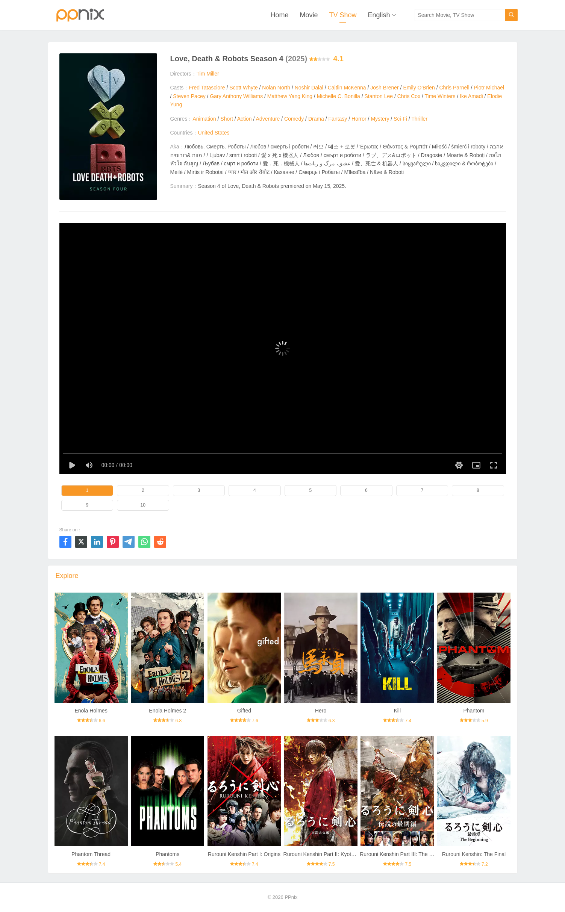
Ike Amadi (471, 96)
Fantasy (338, 119)
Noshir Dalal (309, 88)
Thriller (419, 119)
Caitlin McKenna (347, 88)
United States (213, 133)
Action (244, 119)
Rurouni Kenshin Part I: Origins (244, 854)
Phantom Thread (91, 854)
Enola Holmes (90, 711)
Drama (316, 119)
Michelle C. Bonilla (338, 96)
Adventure (268, 119)
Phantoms (167, 854)
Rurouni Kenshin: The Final (474, 854)
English (379, 15)
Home (279, 15)
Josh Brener (384, 88)
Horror (359, 119)
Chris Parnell (454, 88)
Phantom (473, 711)
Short (226, 119)
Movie (309, 15)
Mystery (380, 119)
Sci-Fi (400, 119)
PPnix (291, 897)
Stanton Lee (378, 96)
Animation (204, 119)
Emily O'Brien (419, 88)
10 (143, 505)
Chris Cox (408, 96)
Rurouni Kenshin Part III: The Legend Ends (410, 854)
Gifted (244, 711)
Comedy (294, 119)
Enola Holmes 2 (167, 711)
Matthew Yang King (289, 96)
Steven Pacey (189, 96)
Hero (320, 711)
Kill (397, 711)
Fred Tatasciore (207, 88)
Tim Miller (208, 74)
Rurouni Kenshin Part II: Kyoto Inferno (327, 854)
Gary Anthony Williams (236, 96)
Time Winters (440, 96)
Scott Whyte (243, 88)
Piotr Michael (489, 88)
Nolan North (276, 88)
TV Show (342, 15)
